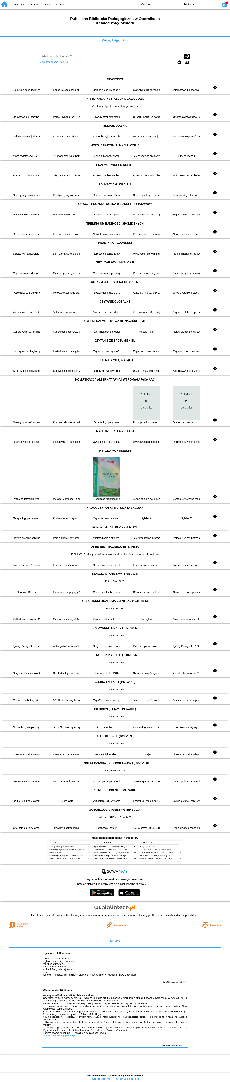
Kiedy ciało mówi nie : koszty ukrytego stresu (112, 853)
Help (47, 4)
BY (178, 4)
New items (19, 4)
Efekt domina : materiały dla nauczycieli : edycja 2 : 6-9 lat (162, 856)
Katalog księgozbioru (115, 40)
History (35, 4)
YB (170, 4)
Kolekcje (64, 62)
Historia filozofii (55, 853)
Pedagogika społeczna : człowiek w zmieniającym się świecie (73, 850)
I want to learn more (102, 1078)
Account (60, 4)
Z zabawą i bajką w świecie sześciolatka (155, 850)
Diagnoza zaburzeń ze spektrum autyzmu (155, 858)
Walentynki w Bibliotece (57, 990)
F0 (198, 4)
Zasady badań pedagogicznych (62, 847)
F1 (204, 4)
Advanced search (49, 62)
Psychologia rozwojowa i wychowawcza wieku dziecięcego (72, 856)
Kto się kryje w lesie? (147, 847)
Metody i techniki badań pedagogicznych (65, 858)
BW (163, 4)
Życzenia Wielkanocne (57, 953)
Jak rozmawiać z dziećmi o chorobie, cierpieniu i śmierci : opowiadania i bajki (125, 850)
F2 (212, 4)
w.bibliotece (104, 915)
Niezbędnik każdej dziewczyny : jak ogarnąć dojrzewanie (116, 856)
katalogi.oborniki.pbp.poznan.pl (59, 1035)
